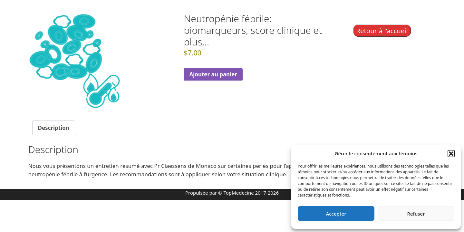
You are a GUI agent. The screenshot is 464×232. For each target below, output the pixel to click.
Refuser (416, 213)
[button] (451, 153)
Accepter (336, 213)
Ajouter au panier (213, 74)
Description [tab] (53, 127)
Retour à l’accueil (382, 30)
